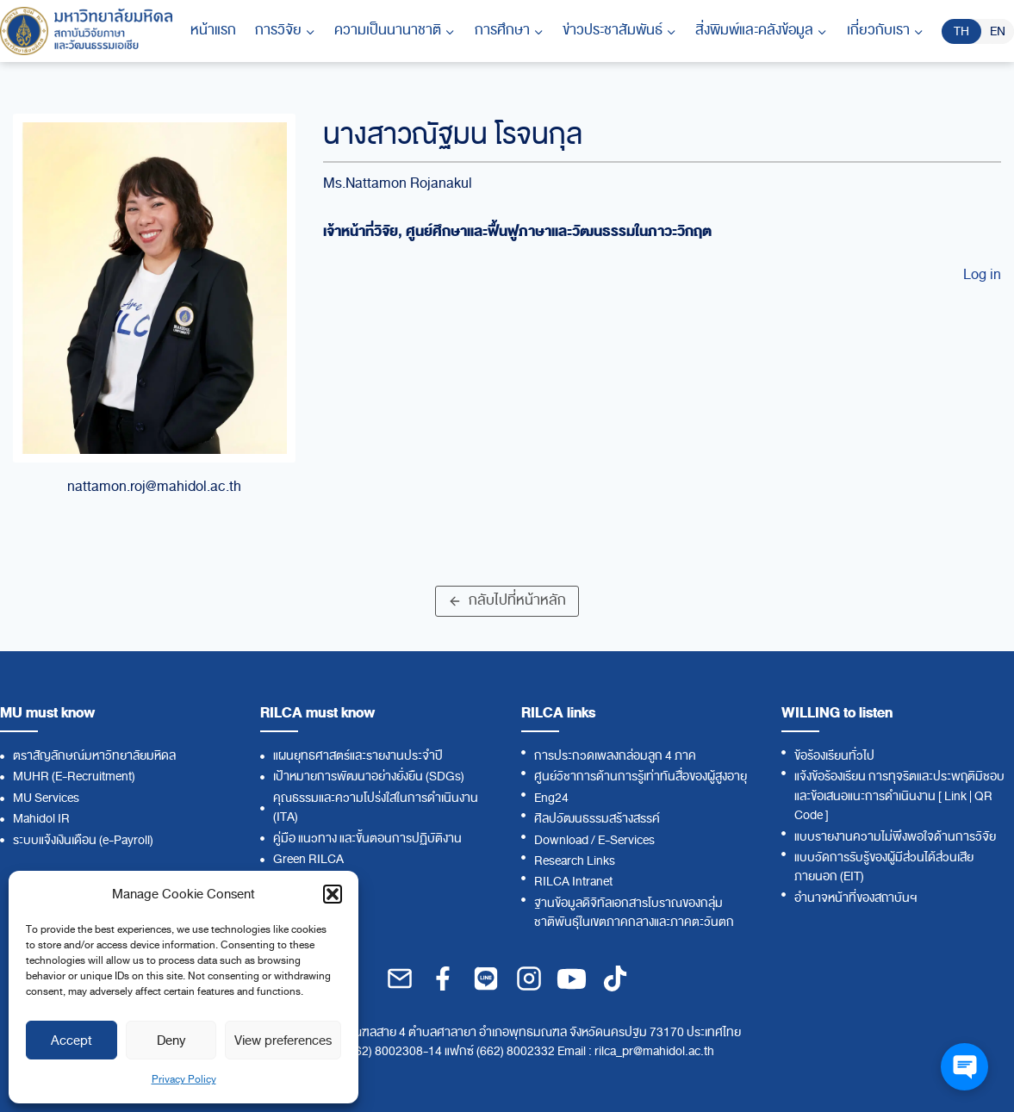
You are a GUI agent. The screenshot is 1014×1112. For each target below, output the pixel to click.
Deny (171, 1040)
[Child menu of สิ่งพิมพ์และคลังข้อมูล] (761, 31)
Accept (71, 1040)
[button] (332, 894)
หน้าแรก (213, 30)
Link (955, 796)
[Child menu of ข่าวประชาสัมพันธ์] (619, 31)
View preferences (283, 1040)
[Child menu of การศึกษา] (509, 31)
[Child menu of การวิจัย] (285, 31)
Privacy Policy (184, 1079)
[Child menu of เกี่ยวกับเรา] (885, 31)
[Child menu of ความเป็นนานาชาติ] (394, 31)
